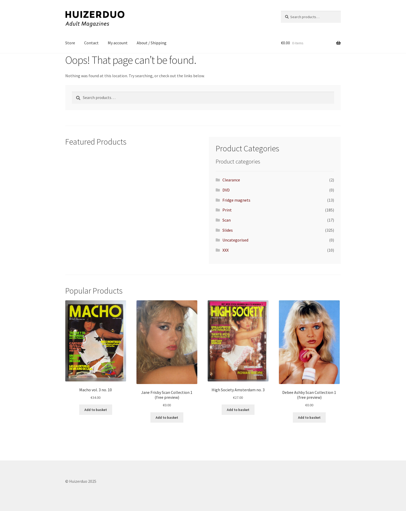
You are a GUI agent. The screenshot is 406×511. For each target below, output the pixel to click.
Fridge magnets (236, 200)
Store (70, 42)
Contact (91, 42)
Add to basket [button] (95, 409)
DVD (226, 190)
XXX (225, 250)
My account (118, 42)
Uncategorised (235, 240)
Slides (227, 230)
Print (227, 209)
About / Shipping (151, 42)
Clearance (231, 179)
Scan (226, 220)
